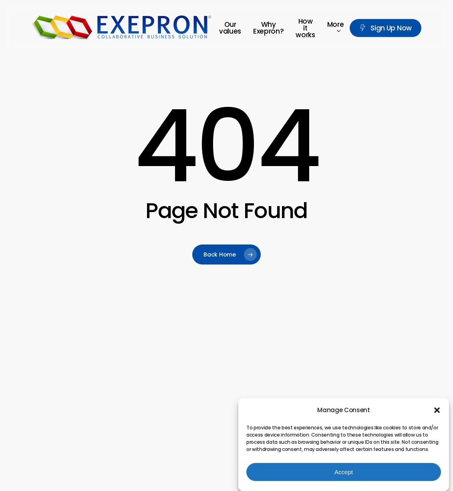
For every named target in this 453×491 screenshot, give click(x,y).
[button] (437, 411)
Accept (343, 472)
